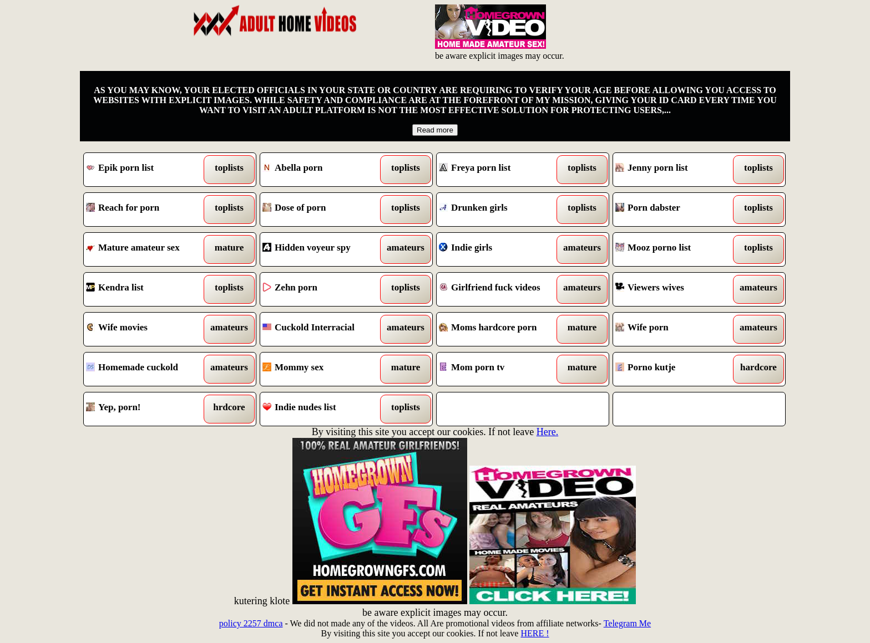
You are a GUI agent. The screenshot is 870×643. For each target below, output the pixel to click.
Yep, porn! (148, 409)
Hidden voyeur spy (324, 249)
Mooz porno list (677, 249)
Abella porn (324, 169)
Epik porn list (148, 169)
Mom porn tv (501, 369)
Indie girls (501, 249)
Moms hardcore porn (501, 329)
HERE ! (534, 633)
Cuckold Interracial (324, 329)
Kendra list (148, 289)
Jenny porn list (677, 169)
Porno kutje (677, 369)
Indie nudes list (324, 409)
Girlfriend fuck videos (501, 289)
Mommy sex (324, 369)
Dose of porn (324, 209)
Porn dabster (677, 209)
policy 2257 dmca (251, 623)
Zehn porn (324, 289)
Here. (547, 431)
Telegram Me (627, 623)
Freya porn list (501, 169)
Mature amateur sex (148, 249)
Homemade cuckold (148, 369)
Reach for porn (148, 209)
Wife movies (148, 329)
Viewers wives (677, 289)
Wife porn (677, 329)
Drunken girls (501, 209)
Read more (435, 130)
